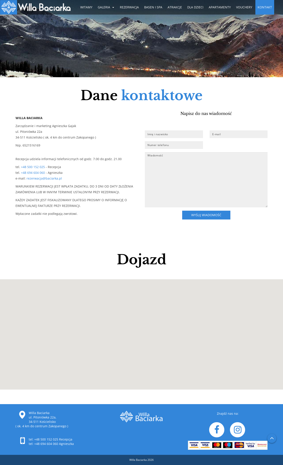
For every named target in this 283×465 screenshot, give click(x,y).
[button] (141, 331)
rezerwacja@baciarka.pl (44, 178)
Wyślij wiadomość (206, 215)
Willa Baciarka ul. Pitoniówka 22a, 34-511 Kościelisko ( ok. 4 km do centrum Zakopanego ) (41, 419)
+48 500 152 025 (33, 167)
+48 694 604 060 (32, 173)
